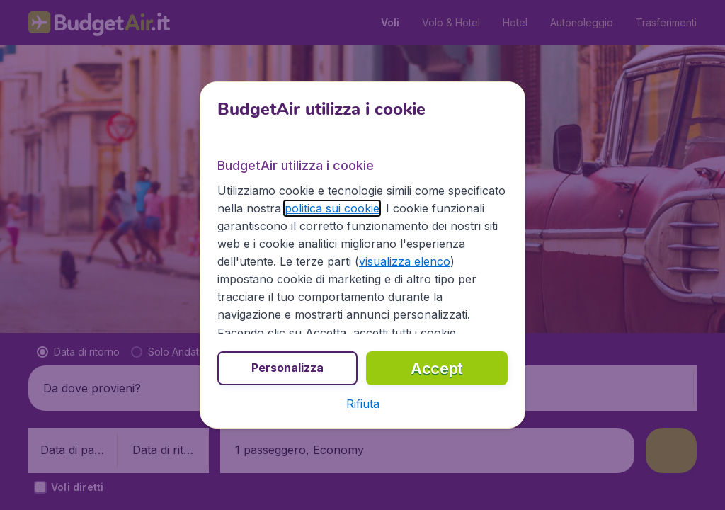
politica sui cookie (332, 208)
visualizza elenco (404, 261)
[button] (362, 404)
